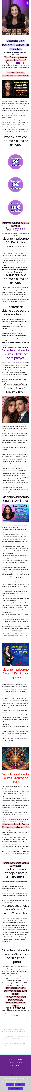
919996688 (17, 228)
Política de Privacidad (16, 1059)
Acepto (10, 1084)
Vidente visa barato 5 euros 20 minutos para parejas (15, 354)
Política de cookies (15, 1088)
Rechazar (20, 1084)
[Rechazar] (29, 1084)
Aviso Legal (15, 1065)
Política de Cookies (16, 1062)
